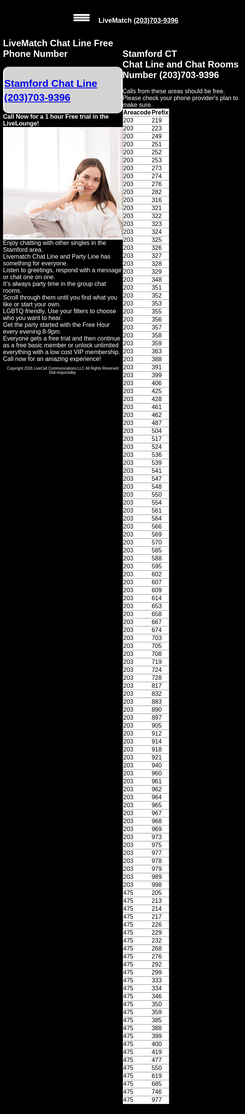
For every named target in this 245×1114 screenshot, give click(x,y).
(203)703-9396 (156, 20)
